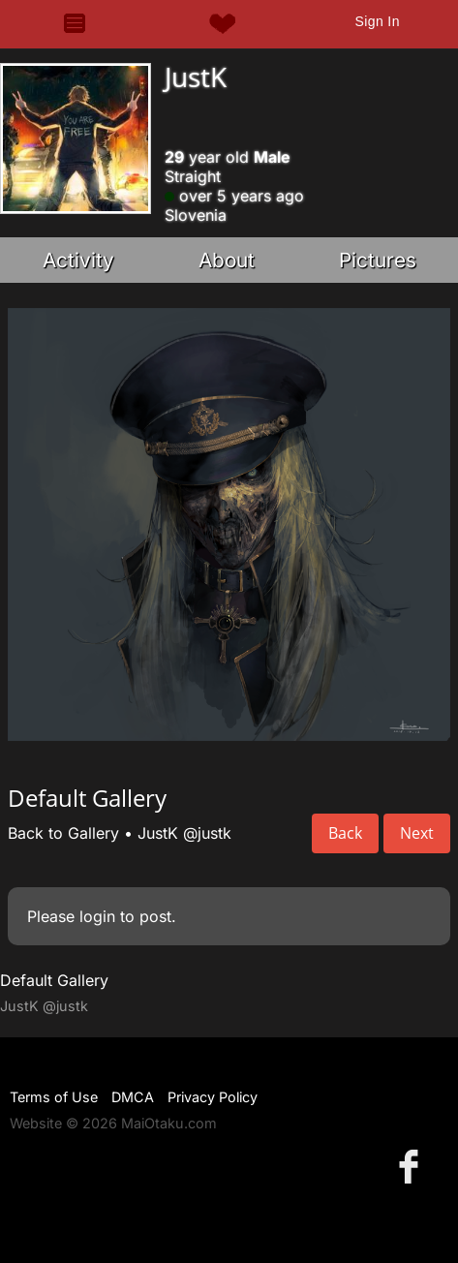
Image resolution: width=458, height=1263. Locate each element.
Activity (78, 260)
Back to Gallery (63, 833)
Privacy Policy (213, 1097)
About (226, 260)
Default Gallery (54, 980)
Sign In (376, 21)
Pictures (377, 260)
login (97, 916)
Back (345, 833)
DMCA (132, 1097)
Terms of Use (54, 1097)
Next (417, 833)
